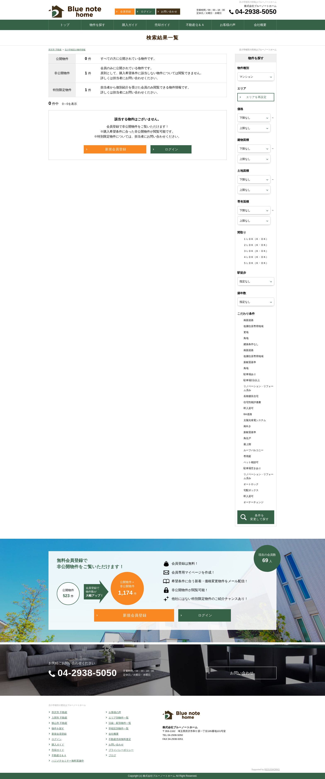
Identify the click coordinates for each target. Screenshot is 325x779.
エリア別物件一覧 (119, 717)
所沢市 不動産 (55, 49)
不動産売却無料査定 (120, 739)
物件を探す (58, 728)
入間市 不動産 (59, 717)
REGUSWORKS (272, 769)
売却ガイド (58, 750)
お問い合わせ (116, 744)
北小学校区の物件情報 (75, 49)
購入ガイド (58, 744)
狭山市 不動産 (59, 723)
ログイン (57, 739)
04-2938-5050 (255, 11)
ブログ (112, 755)
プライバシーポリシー (121, 750)
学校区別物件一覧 (119, 728)
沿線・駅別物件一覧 (120, 723)
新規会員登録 (59, 733)
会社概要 (114, 733)
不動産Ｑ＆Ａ (59, 755)
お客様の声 (115, 712)
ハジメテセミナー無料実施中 (68, 760)
